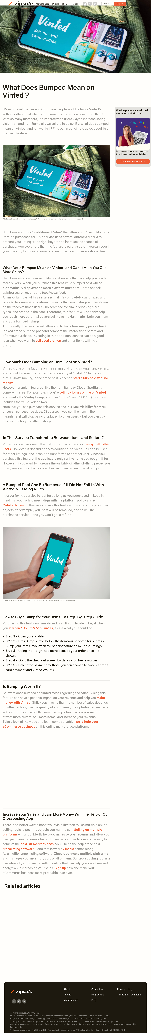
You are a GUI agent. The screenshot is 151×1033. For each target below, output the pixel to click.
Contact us (97, 989)
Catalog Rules (13, 505)
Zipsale (68, 849)
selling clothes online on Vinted (82, 392)
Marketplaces (42, 4)
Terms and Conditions (129, 994)
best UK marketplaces (37, 844)
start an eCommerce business (31, 628)
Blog (64, 4)
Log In (106, 4)
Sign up (120, 4)
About (67, 989)
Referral (74, 4)
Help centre (97, 994)
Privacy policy (124, 989)
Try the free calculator (133, 161)
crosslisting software (18, 849)
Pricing (55, 4)
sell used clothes (48, 340)
